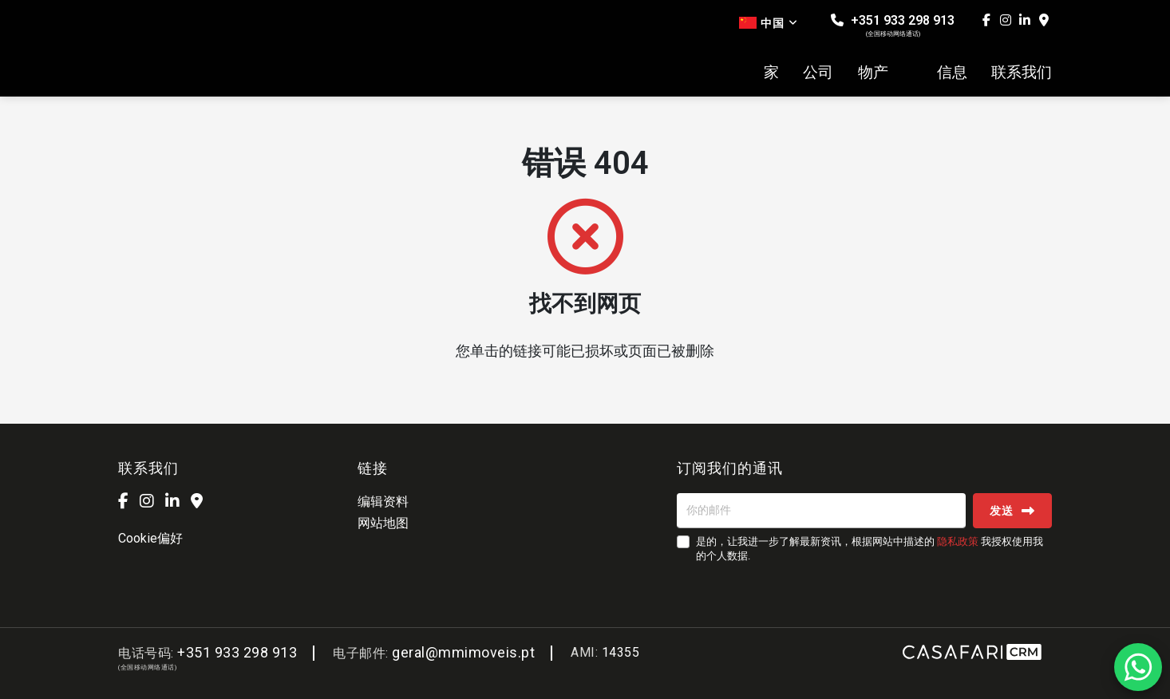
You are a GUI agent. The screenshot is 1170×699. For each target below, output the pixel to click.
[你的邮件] (821, 510)
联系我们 (1021, 72)
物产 (873, 72)
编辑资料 (383, 501)
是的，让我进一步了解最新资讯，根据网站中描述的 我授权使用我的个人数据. (869, 548)
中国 (768, 23)
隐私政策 (957, 541)
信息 (952, 72)
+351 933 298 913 (893, 25)
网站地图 (383, 523)
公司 (818, 72)
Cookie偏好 (150, 538)
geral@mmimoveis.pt (463, 652)
